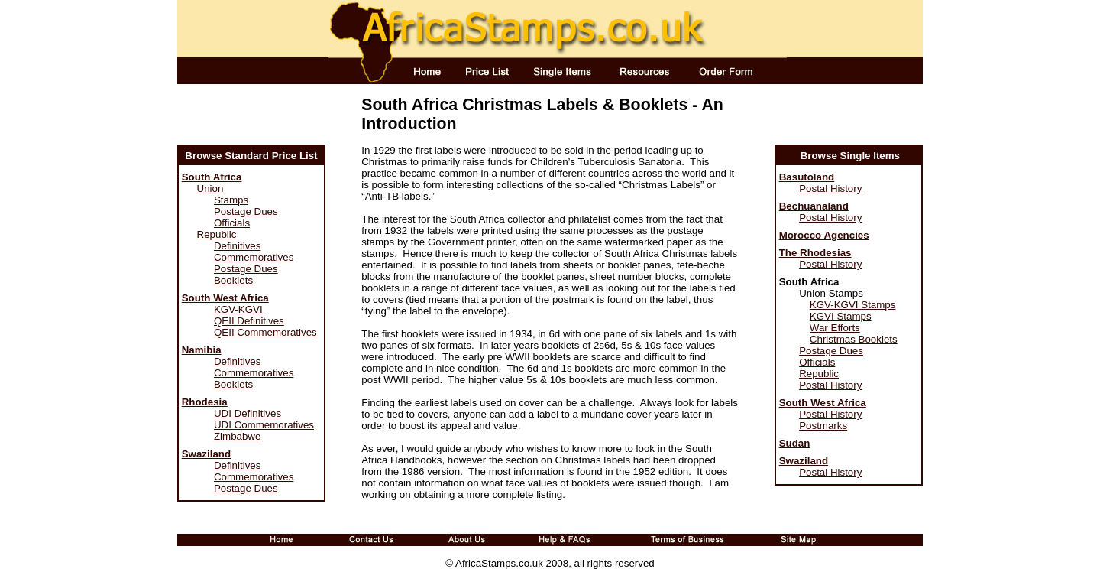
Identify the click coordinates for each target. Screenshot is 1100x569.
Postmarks (823, 425)
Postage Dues (246, 211)
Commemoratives (253, 257)
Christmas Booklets (854, 339)
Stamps (231, 200)
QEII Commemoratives (265, 332)
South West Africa (225, 298)
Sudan (794, 443)
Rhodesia (205, 402)
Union (210, 188)
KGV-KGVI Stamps (853, 305)
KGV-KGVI (238, 309)
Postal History (830, 188)
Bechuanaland (814, 206)
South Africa (212, 177)
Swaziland (206, 454)
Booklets (233, 280)
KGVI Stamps (841, 316)
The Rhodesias (815, 252)
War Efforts (835, 327)
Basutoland (807, 177)
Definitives (237, 246)
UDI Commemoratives (264, 425)
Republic (217, 234)
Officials (232, 223)
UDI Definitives (247, 413)
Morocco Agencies (824, 235)
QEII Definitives (249, 321)
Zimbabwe (237, 436)
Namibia (202, 350)
